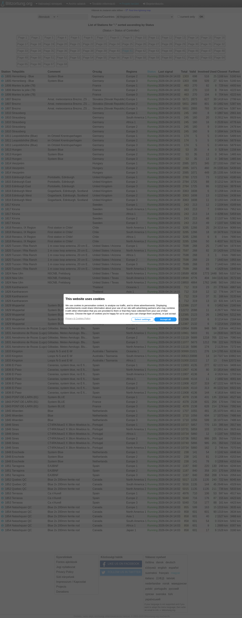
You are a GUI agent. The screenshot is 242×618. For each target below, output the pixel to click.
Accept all (165, 319)
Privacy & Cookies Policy (77, 318)
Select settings (143, 319)
